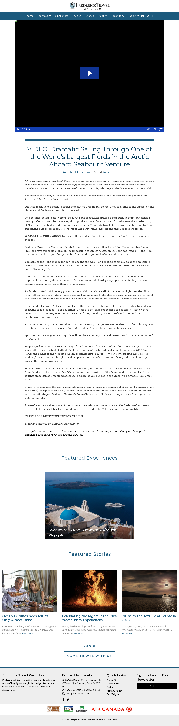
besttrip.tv (118, 16)
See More (89, 645)
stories (90, 16)
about (133, 16)
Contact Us (113, 683)
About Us (112, 680)
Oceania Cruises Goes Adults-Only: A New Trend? (25, 618)
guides (77, 16)
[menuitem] (30, 16)
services (43, 16)
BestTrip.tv (113, 694)
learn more (27, 633)
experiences (61, 16)
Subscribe (156, 686)
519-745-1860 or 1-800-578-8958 (83, 690)
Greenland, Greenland (77, 172)
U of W (103, 16)
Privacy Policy (114, 690)
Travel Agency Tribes (107, 720)
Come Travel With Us (89, 656)
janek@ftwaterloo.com (76, 693)
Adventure (110, 172)
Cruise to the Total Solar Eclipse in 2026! (149, 618)
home (30, 16)
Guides (111, 687)
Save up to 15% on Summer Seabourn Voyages (82, 532)
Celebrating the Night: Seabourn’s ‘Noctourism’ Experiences (89, 618)
